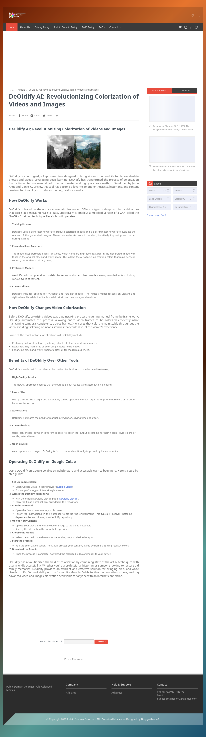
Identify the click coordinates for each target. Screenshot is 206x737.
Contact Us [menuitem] (115, 27)
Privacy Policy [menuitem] (42, 27)
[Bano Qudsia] (159, 200)
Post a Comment (73, 660)
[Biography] (185, 200)
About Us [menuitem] (25, 27)
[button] (192, 15)
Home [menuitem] (12, 27)
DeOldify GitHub (68, 500)
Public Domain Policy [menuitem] (65, 27)
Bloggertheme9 (150, 724)
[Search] (198, 15)
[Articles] (185, 192)
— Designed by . (141, 724)
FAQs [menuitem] (102, 27)
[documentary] (185, 208)
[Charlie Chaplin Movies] (159, 208)
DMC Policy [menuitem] (88, 27)
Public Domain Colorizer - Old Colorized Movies (94, 724)
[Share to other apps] (57, 116)
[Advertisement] (103, 59)
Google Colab (64, 488)
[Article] (159, 192)
